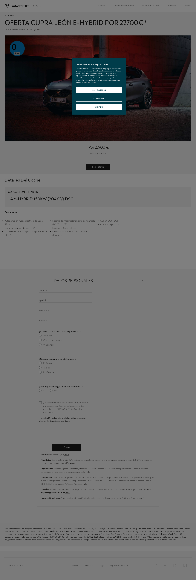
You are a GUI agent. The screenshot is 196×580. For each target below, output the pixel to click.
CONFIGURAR (99, 99)
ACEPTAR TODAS (99, 90)
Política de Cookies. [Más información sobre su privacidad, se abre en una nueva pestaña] (89, 82)
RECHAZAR (99, 107)
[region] (99, 86)
